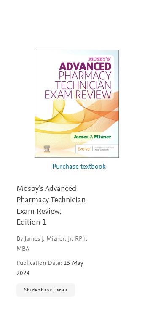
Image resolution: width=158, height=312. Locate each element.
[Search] (142, 16)
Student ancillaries (45, 290)
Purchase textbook (79, 167)
